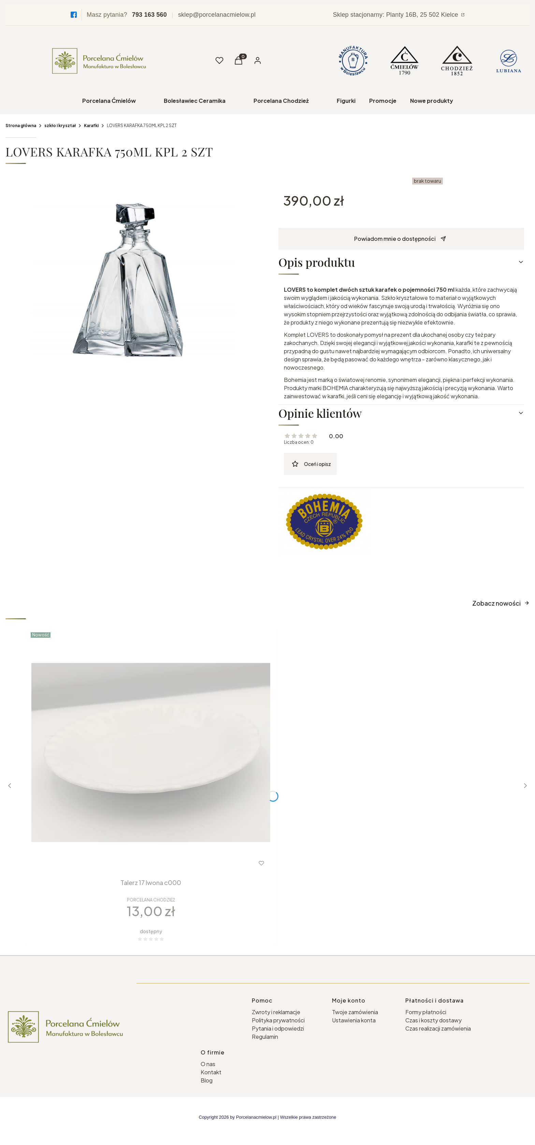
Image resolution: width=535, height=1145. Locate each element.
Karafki (91, 125)
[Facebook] (74, 15)
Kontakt (211, 1072)
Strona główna (20, 125)
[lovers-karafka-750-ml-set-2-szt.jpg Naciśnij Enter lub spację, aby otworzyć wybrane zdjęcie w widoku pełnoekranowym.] (133, 277)
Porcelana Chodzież (281, 100)
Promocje (382, 100)
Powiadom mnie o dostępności (400, 238)
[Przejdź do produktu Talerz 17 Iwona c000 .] (151, 752)
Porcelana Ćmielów (109, 100)
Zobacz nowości (501, 603)
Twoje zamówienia (355, 1012)
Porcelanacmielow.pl (256, 1117)
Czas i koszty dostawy (433, 1020)
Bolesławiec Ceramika (195, 100)
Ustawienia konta (354, 1020)
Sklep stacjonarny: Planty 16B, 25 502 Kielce (396, 14)
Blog (207, 1080)
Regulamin (265, 1036)
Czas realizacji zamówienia (438, 1028)
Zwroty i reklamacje (276, 1012)
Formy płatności (425, 1012)
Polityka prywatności (278, 1020)
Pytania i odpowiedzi (278, 1028)
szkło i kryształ (60, 125)
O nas (208, 1063)
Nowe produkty (431, 100)
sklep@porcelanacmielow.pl (217, 14)
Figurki (346, 100)
